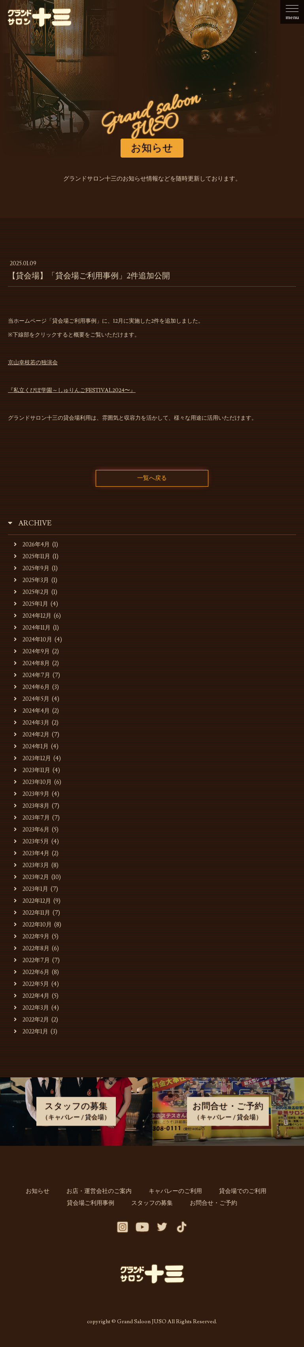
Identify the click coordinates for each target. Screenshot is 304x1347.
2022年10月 (33, 927)
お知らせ (45, 1193)
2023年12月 (32, 761)
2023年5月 (31, 844)
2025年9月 (32, 571)
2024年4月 (32, 713)
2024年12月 (33, 618)
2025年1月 (31, 606)
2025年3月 (31, 582)
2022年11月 (32, 915)
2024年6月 (32, 689)
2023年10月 (33, 784)
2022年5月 (31, 986)
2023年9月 (32, 796)
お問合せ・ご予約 (208, 1205)
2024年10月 (33, 642)
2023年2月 (31, 879)
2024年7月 (32, 677)
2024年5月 (32, 701)
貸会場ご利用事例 (95, 1205)
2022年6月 (32, 974)
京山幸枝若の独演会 (33, 362)
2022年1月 (31, 1034)
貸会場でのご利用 (235, 1193)
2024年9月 (32, 654)
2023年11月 (32, 772)
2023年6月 (32, 832)
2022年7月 (32, 962)
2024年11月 (32, 630)
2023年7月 (32, 820)
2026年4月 (32, 547)
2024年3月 (32, 725)
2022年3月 (31, 1010)
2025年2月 (31, 594)
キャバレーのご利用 (173, 1193)
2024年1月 (31, 749)
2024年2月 (32, 737)
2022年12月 (32, 903)
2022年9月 (32, 939)
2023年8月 (32, 808)
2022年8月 (32, 951)
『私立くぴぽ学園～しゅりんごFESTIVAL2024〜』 (72, 390)
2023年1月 (31, 891)
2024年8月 (32, 666)
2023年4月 (32, 856)
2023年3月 (31, 867)
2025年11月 (32, 559)
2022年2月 (31, 1022)
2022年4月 (32, 998)
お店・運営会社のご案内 (101, 1193)
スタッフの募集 (152, 1205)
